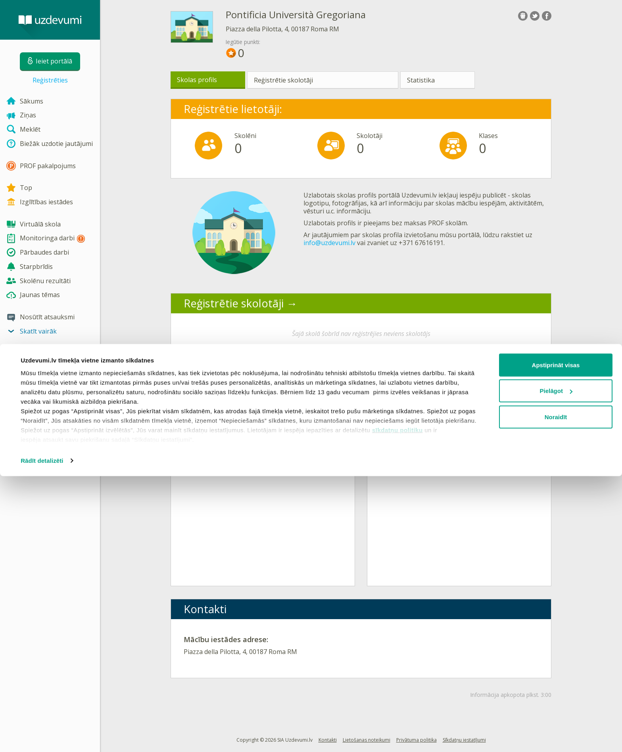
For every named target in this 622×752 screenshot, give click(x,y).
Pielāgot (556, 667)
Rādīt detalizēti (42, 736)
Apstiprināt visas (556, 640)
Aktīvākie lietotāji (423, 376)
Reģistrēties (50, 80)
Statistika (421, 80)
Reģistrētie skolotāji (283, 80)
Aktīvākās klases (224, 376)
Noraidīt (556, 692)
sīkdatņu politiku (397, 705)
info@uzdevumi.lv (329, 242)
